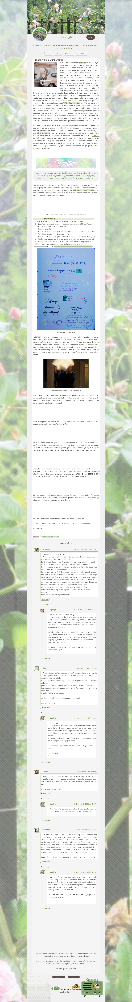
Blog (53, 703)
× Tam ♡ (46, 549)
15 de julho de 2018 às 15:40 (85, 718)
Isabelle (46, 830)
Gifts (29, 970)
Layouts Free (33, 973)
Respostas (47, 604)
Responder (45, 599)
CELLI (45, 772)
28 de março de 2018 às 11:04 (85, 549)
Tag (58, 537)
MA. (44, 668)
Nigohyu (53, 610)
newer (58, 977)
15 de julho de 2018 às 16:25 (85, 872)
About (58, 53)
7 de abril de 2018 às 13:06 (86, 772)
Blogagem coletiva (48, 537)
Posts (48, 53)
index (91, 37)
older (74, 977)
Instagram (45, 703)
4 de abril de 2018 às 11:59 (87, 668)
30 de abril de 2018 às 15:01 (86, 830)
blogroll (81, 53)
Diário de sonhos (35, 977)
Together (72, 173)
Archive (69, 53)
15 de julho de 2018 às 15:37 (85, 610)
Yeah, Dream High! (54, 789)
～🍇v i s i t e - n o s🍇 (87, 857)
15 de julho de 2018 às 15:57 (85, 804)
